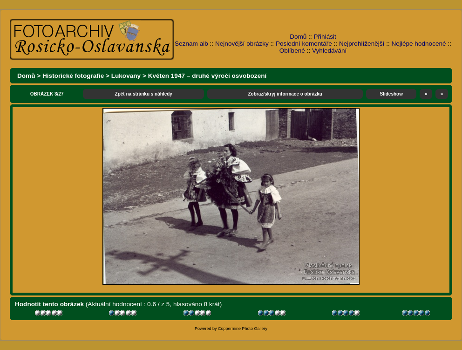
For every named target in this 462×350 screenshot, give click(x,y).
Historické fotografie (73, 75)
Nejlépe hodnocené (418, 43)
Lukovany (126, 75)
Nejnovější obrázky (242, 43)
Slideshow (391, 93)
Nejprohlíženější (361, 43)
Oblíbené (292, 50)
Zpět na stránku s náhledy (143, 93)
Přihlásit (325, 36)
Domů (298, 36)
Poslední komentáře (304, 43)
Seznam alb (191, 43)
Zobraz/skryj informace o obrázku (285, 93)
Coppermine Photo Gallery (242, 328)
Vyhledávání (329, 50)
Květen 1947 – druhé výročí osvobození (207, 75)
